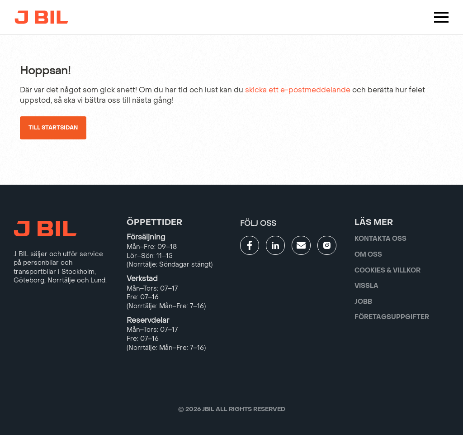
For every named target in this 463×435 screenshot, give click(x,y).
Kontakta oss (380, 238)
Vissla (366, 286)
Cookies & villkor (387, 270)
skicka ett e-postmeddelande (297, 90)
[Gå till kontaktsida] (301, 245)
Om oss (368, 254)
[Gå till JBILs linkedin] (275, 245)
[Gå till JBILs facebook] (249, 245)
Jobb (363, 301)
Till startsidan (53, 127)
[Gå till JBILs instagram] (326, 245)
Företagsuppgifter (391, 317)
